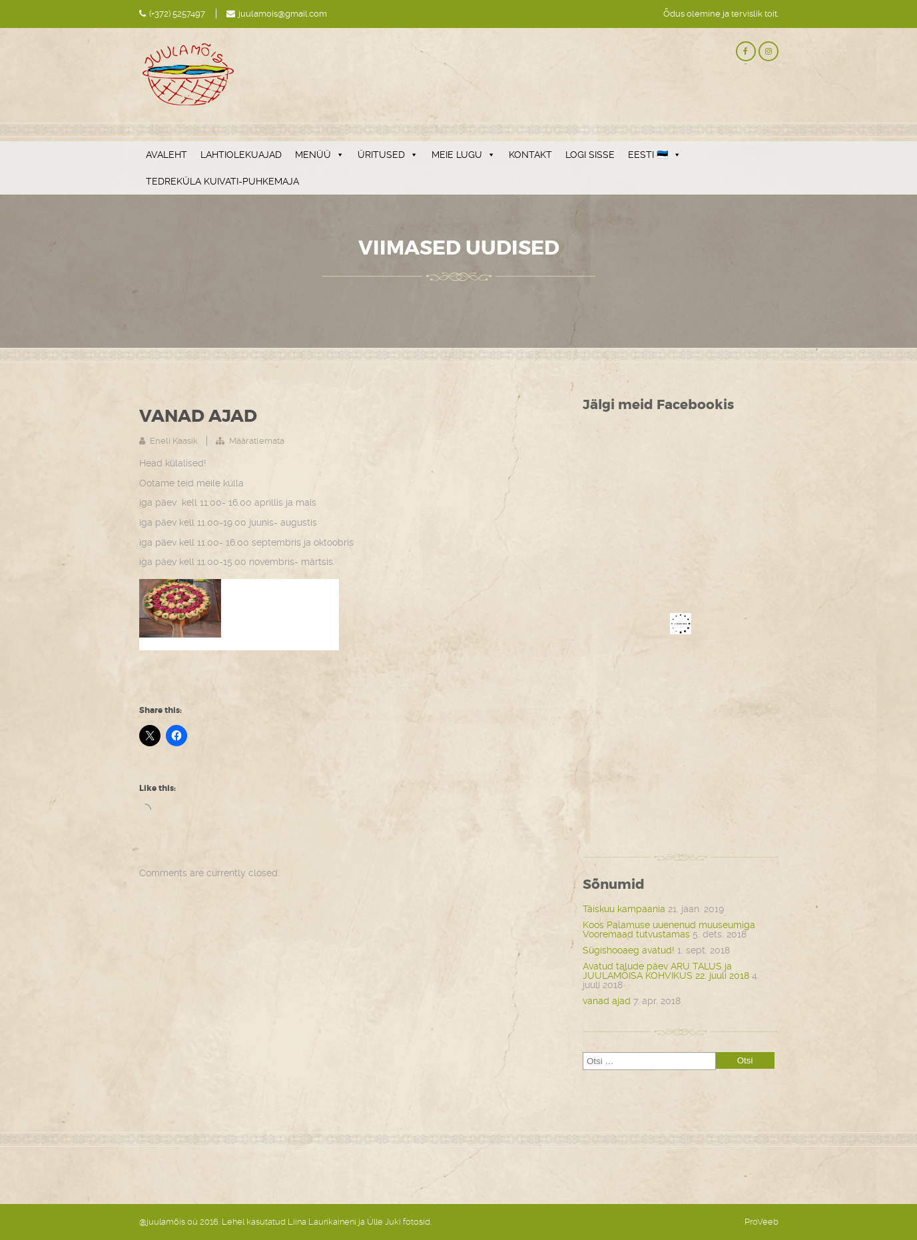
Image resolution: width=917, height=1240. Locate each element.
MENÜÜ (319, 154)
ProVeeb (761, 1222)
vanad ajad (607, 1000)
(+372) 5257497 (177, 14)
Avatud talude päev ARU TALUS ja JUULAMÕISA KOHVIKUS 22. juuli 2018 (666, 971)
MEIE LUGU (463, 154)
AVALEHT (166, 154)
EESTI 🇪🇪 (654, 154)
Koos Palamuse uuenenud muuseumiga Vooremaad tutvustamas (669, 929)
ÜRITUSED (388, 154)
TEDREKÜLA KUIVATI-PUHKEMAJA (222, 181)
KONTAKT (530, 154)
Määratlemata (256, 441)
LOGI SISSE (590, 154)
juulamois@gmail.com (282, 14)
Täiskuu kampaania (624, 909)
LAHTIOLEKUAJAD (241, 154)
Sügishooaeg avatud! (629, 950)
